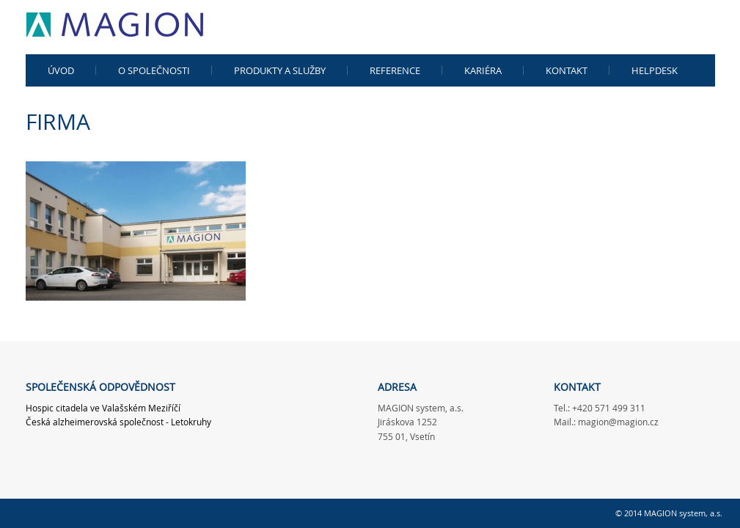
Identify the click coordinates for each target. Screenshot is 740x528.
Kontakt (566, 70)
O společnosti (154, 70)
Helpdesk (654, 70)
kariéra (483, 70)
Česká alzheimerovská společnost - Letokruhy (118, 422)
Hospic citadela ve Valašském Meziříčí (103, 408)
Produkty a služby (280, 70)
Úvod (61, 70)
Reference (395, 70)
